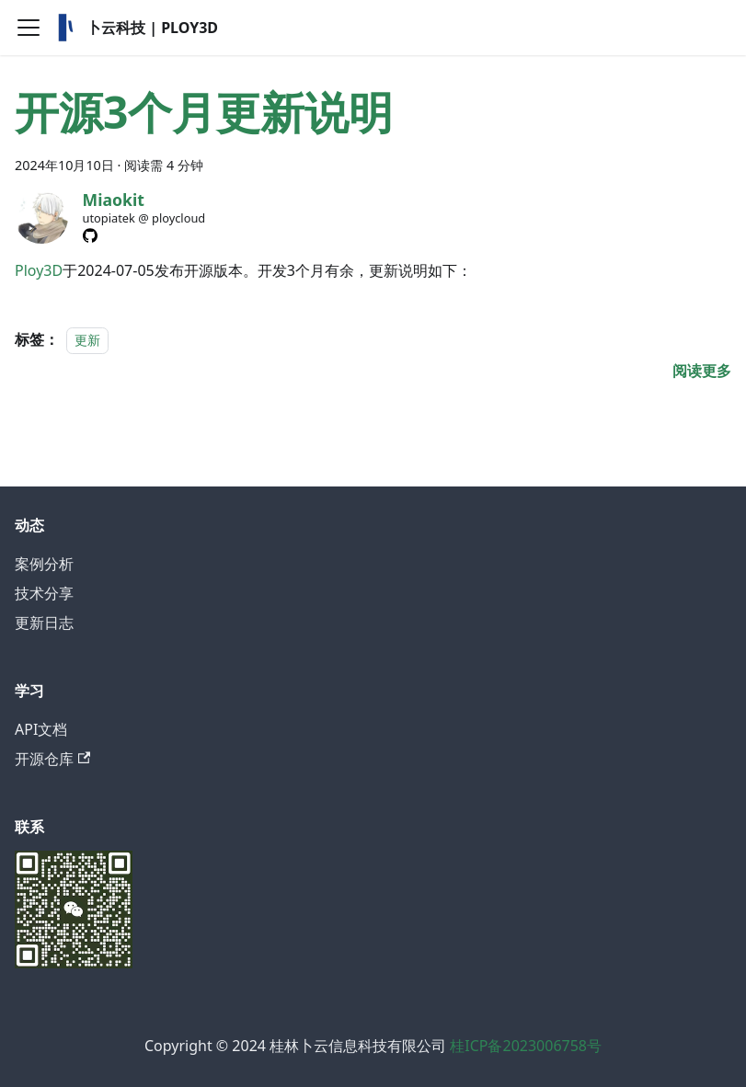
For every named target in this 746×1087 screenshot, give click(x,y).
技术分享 (44, 593)
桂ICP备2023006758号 (526, 1046)
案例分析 (44, 564)
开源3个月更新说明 (204, 112)
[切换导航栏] (28, 27)
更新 (87, 340)
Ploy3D (39, 270)
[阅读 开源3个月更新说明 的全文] (701, 370)
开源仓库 (52, 759)
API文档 (41, 729)
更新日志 (44, 622)
